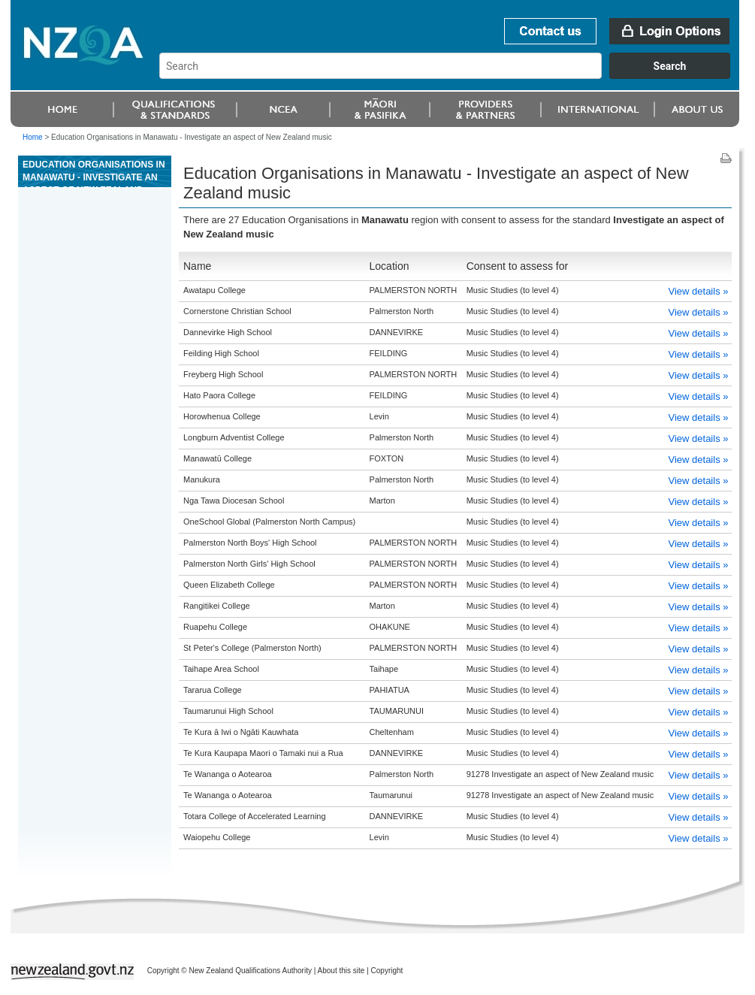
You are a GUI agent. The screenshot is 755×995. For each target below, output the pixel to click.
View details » (699, 291)
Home (33, 137)
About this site (341, 970)
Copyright (387, 970)
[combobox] (451, 75)
